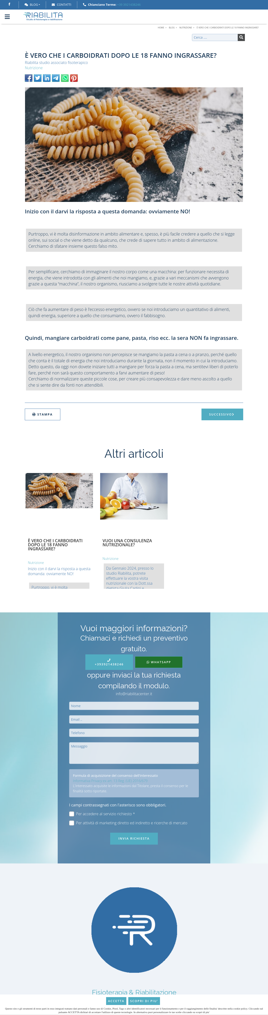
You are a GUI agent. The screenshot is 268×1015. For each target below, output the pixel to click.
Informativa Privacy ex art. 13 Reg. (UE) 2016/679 (110, 780)
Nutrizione (34, 67)
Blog (31, 4)
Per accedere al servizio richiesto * (102, 813)
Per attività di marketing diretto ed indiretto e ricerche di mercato (128, 823)
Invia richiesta (133, 838)
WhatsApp (159, 662)
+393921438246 (109, 662)
